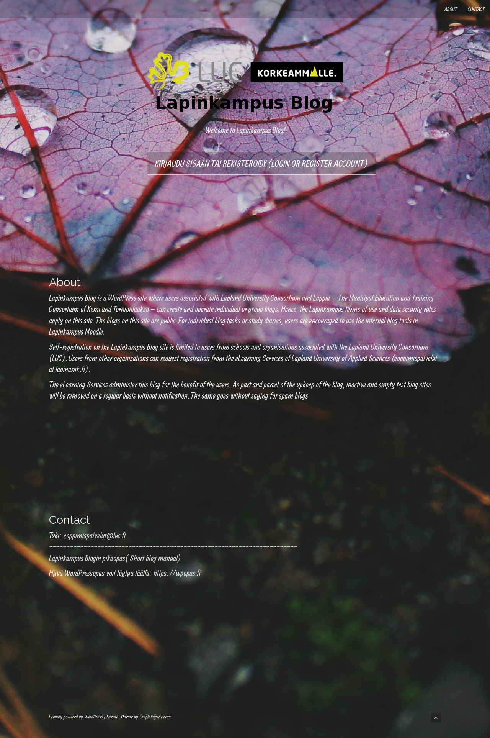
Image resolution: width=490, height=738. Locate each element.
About (450, 9)
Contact (476, 9)
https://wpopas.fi (177, 572)
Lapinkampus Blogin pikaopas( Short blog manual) (115, 558)
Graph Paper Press (155, 716)
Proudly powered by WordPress (76, 716)
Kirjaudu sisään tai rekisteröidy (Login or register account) (261, 163)
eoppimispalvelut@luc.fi (95, 535)
